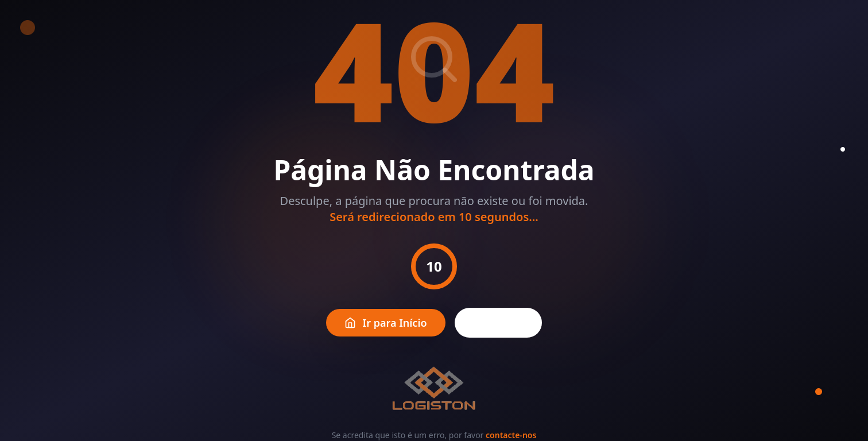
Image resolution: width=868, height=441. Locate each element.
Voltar (498, 323)
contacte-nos (511, 435)
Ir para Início (385, 323)
